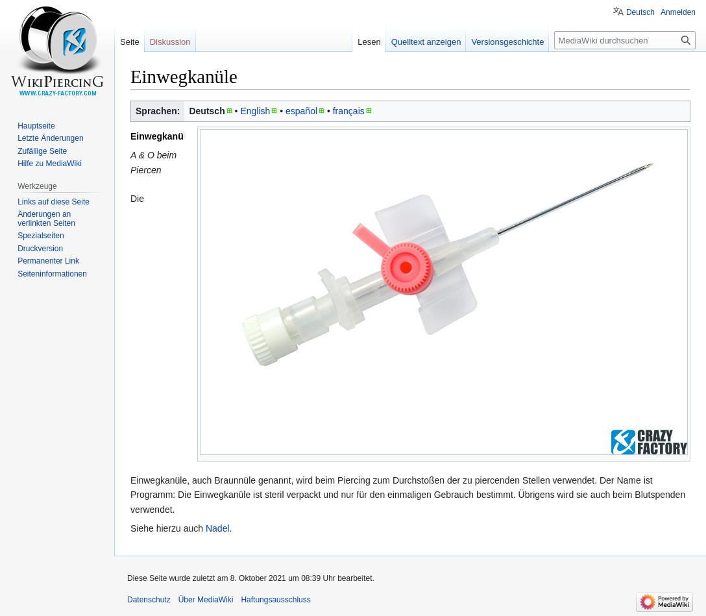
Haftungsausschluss (275, 599)
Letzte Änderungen (50, 138)
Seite (130, 42)
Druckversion (40, 248)
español (301, 111)
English (255, 111)
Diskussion (170, 42)
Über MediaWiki (206, 599)
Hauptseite (36, 125)
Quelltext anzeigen (426, 42)
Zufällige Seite (42, 151)
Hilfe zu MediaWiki (50, 163)
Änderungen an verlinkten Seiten (46, 219)
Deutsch (640, 12)
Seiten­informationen (52, 273)
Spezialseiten (41, 235)
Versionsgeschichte (507, 42)
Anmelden (678, 12)
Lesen (369, 42)
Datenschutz (149, 599)
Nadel (218, 528)
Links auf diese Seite (54, 201)
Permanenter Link (48, 260)
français (349, 111)
